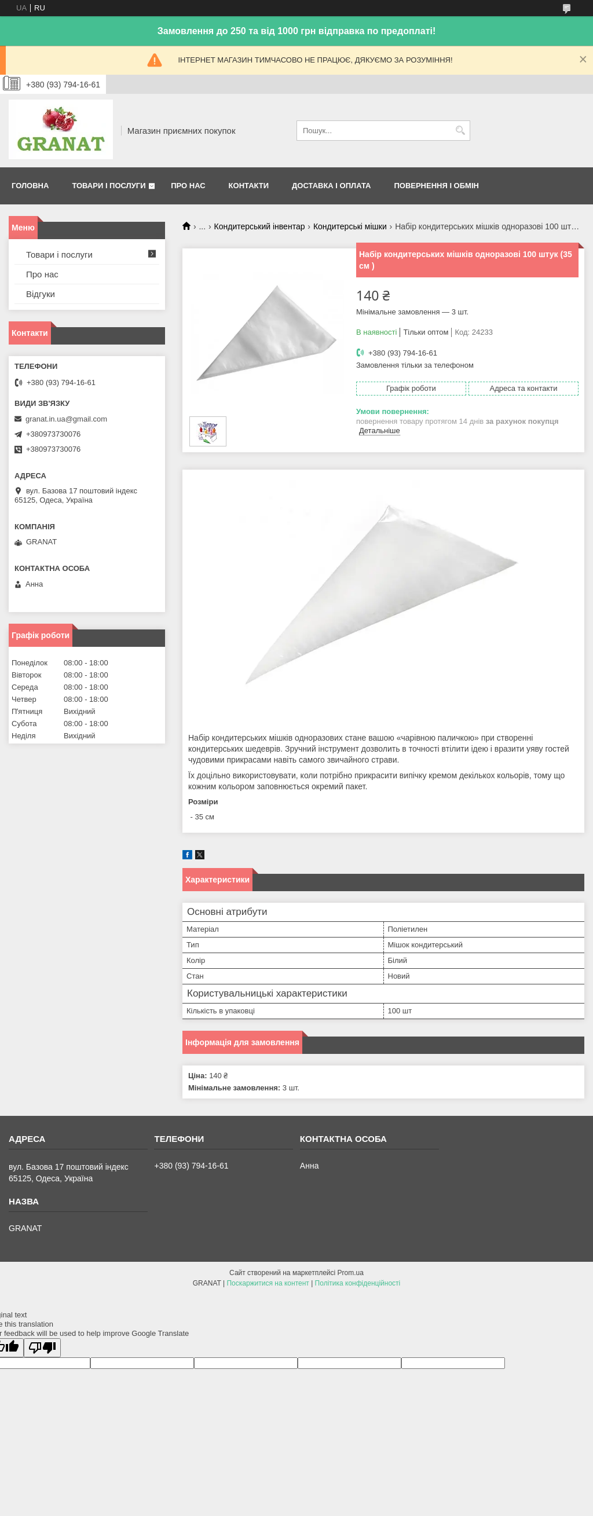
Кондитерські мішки (350, 226)
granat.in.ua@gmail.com (66, 419)
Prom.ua (351, 1273)
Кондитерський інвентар (259, 226)
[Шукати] (460, 130)
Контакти (249, 185)
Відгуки (40, 294)
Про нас (188, 185)
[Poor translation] (42, 1347)
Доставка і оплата (331, 185)
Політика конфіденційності (358, 1283)
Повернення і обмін (436, 185)
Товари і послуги (108, 185)
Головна (30, 185)
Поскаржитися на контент (267, 1283)
